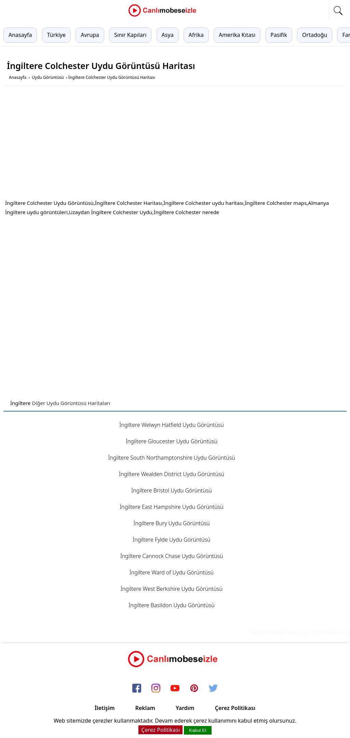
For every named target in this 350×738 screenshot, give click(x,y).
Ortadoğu (314, 35)
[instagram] (155, 688)
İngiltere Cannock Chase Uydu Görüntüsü (171, 556)
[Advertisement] (175, 144)
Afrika (196, 35)
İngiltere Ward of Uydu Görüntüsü (172, 572)
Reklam (145, 708)
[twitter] (213, 688)
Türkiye (56, 35)
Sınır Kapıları (130, 35)
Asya (168, 35)
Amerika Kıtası (237, 35)
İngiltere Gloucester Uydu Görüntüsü (171, 441)
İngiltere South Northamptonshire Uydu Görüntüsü (171, 457)
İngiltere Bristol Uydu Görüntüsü (171, 490)
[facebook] (136, 688)
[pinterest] (194, 688)
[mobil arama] (338, 10)
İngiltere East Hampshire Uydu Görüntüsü (172, 507)
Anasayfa (20, 35)
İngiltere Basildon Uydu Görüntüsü (172, 605)
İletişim (105, 708)
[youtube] (175, 688)
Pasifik (278, 35)
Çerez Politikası (235, 708)
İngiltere (20, 403)
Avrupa (90, 35)
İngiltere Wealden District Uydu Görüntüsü (171, 474)
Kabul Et (197, 730)
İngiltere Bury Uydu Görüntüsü (171, 523)
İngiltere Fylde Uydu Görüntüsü (171, 539)
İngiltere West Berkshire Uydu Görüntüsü (172, 589)
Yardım (185, 708)
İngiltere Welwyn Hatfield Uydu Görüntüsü (171, 425)
